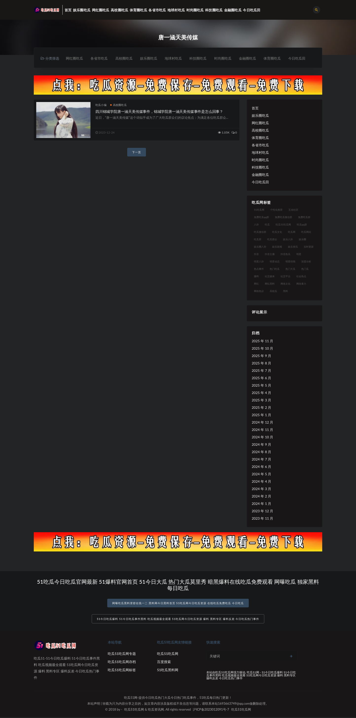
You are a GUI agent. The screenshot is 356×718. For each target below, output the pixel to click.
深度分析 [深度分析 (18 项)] (306, 261)
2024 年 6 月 (261, 466)
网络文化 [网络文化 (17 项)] (285, 283)
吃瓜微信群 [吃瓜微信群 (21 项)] (260, 231)
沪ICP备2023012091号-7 (211, 710)
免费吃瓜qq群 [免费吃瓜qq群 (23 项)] (261, 217)
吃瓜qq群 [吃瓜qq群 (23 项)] (302, 224)
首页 (255, 108)
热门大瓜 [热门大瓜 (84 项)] (290, 268)
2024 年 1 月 (261, 503)
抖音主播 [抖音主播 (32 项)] (270, 254)
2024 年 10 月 (262, 437)
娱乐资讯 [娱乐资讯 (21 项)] (293, 246)
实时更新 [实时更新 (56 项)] (309, 246)
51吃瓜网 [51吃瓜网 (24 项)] (259, 209)
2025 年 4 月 (261, 393)
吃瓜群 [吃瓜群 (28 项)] (257, 239)
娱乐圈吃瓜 (150, 58)
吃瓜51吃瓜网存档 (122, 662)
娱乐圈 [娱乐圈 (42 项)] (302, 239)
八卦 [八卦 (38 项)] (256, 224)
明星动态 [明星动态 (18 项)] (275, 261)
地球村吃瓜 (175, 58)
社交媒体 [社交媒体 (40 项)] (270, 276)
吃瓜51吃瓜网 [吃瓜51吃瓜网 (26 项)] (283, 224)
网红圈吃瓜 (74, 58)
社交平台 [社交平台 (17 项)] (285, 276)
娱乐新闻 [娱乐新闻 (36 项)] (277, 246)
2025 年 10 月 (262, 348)
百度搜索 (164, 662)
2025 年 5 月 (261, 385)
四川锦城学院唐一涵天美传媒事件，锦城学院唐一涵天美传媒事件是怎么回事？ (159, 111)
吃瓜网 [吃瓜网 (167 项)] (291, 231)
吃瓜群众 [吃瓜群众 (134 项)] (272, 239)
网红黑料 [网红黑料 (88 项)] (270, 283)
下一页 (136, 152)
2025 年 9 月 (261, 356)
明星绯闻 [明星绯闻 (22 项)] (290, 261)
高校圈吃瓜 (125, 58)
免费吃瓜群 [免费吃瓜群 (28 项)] (304, 217)
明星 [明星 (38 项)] (298, 254)
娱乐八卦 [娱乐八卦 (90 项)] (288, 239)
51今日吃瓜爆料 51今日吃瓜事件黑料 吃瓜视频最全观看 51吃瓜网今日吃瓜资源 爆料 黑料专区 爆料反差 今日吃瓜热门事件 (178, 619)
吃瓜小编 (101, 104)
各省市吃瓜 (99, 58)
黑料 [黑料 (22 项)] (285, 291)
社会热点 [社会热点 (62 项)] (301, 276)
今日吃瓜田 (301, 58)
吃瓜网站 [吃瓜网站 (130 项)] (306, 231)
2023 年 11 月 (262, 518)
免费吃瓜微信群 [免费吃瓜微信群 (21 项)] (283, 217)
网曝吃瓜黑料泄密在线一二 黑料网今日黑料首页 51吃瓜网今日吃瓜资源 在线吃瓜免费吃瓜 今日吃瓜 (178, 603)
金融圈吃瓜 (250, 58)
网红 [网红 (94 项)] (256, 283)
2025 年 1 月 (261, 415)
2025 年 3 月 (261, 400)
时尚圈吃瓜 (225, 58)
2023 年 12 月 (262, 511)
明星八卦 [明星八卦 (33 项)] (259, 261)
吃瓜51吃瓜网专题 (122, 654)
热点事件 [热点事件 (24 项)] (259, 268)
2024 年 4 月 (261, 481)
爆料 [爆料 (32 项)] (256, 276)
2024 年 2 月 (261, 496)
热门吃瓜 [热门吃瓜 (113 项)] (275, 268)
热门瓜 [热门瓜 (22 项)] (305, 268)
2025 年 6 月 (261, 378)
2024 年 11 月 (262, 429)
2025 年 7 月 (261, 370)
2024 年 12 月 (262, 422)
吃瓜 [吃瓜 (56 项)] (267, 224)
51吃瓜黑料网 (167, 670)
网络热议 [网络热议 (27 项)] (259, 291)
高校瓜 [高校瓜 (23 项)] (273, 291)
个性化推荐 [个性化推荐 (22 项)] (276, 209)
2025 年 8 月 (261, 363)
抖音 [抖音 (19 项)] (256, 254)
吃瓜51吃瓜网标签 (122, 670)
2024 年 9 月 (261, 444)
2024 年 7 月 (261, 459)
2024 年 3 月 (261, 489)
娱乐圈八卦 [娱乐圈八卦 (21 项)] (260, 246)
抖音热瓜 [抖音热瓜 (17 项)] (285, 254)
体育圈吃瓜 (276, 58)
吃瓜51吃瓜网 (167, 654)
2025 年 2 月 (261, 407)
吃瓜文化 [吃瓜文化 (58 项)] (277, 231)
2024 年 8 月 (261, 452)
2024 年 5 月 (261, 474)
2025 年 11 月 (262, 341)
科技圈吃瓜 (200, 58)
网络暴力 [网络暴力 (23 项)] (301, 283)
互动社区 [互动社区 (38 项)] (293, 209)
